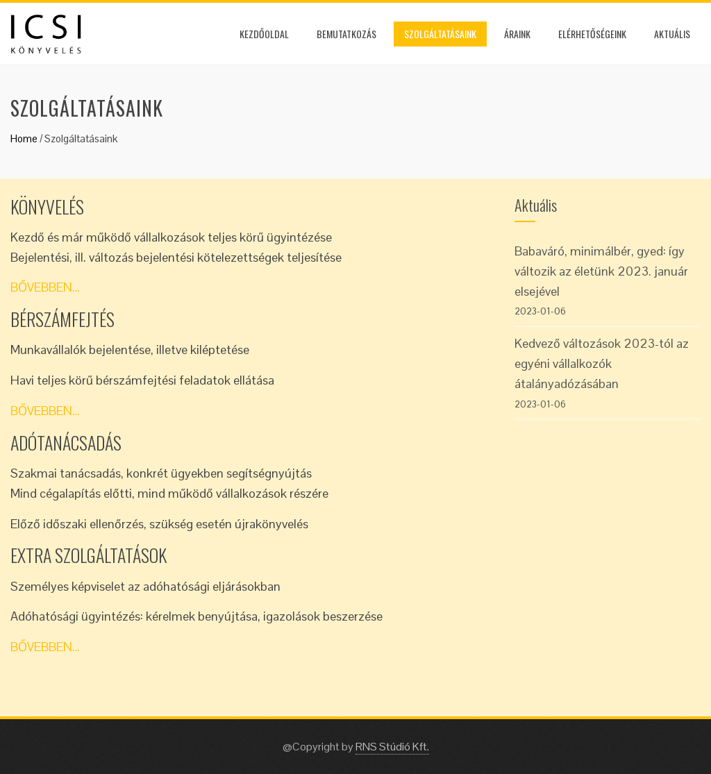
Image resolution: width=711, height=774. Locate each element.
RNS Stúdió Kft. (392, 746)
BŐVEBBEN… (45, 287)
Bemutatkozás (346, 33)
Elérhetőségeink (592, 33)
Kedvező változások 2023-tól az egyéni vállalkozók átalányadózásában (602, 363)
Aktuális (672, 33)
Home (23, 138)
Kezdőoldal (264, 33)
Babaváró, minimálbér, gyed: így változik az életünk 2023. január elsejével (601, 271)
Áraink (517, 33)
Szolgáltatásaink (440, 33)
